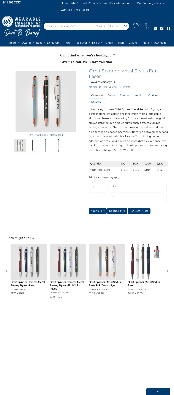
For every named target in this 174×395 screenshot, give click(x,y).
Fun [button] (67, 42)
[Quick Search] (69, 26)
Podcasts (114, 3)
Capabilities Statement (94, 348)
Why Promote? (25, 348)
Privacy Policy (24, 363)
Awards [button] (26, 42)
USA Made (160, 42)
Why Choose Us (90, 345)
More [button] (146, 42)
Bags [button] (39, 42)
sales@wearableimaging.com (140, 362)
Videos (85, 366)
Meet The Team (90, 352)
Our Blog (66, 9)
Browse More (24, 355)
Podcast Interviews (60, 363)
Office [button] (109, 42)
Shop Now (22, 352)
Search (85, 355)
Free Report (81, 9)
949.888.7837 (12, 2)
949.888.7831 (150, 358)
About (126, 3)
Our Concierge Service (150, 3)
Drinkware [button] (53, 42)
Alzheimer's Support (61, 359)
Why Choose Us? (80, 3)
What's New (100, 3)
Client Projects (57, 348)
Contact (21, 366)
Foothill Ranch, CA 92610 (143, 366)
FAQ (51, 352)
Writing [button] (133, 42)
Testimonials (56, 345)
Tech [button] (121, 42)
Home (64, 3)
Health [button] (96, 42)
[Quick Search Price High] (115, 26)
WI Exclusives (89, 359)
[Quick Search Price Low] (101, 26)
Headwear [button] (81, 42)
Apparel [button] (12, 42)
